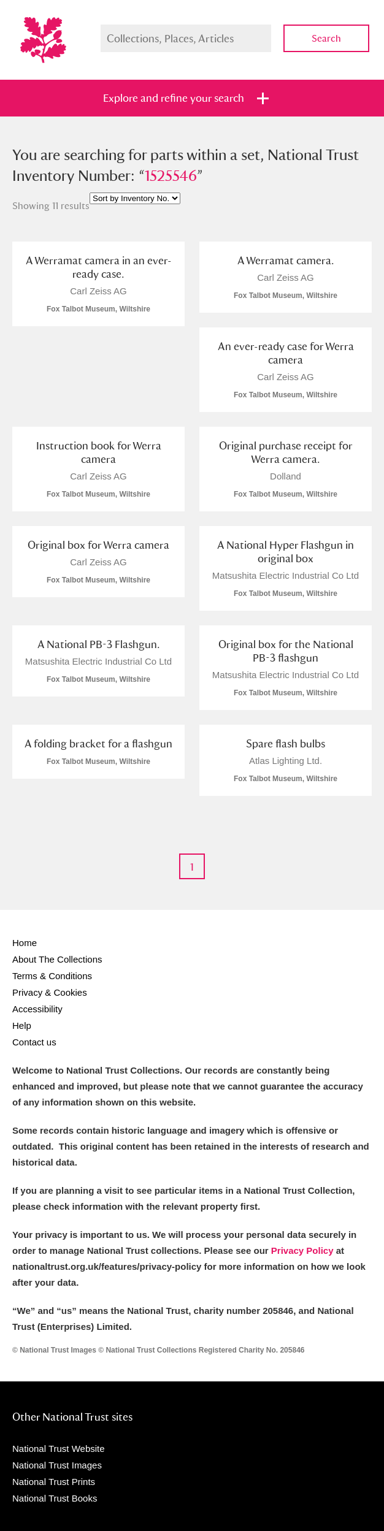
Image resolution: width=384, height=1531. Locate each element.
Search (326, 38)
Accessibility (37, 1009)
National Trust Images (57, 1465)
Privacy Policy (302, 1250)
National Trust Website (58, 1448)
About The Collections (57, 959)
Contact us (34, 1042)
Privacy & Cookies (49, 992)
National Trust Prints (53, 1481)
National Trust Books (54, 1498)
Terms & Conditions (52, 976)
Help (21, 1025)
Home (24, 942)
